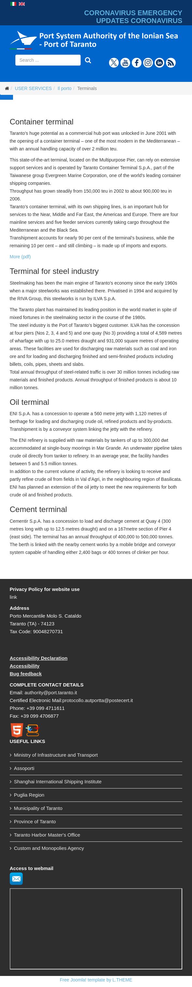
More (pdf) (20, 256)
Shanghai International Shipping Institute (58, 781)
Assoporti (24, 768)
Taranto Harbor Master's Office (47, 835)
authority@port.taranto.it (51, 692)
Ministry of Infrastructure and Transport (56, 755)
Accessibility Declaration (39, 658)
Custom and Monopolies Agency (49, 848)
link (13, 597)
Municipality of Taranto (38, 808)
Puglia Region (29, 795)
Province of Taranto (35, 821)
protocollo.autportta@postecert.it (97, 700)
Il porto (65, 88)
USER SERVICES (33, 88)
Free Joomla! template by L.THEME (96, 979)
